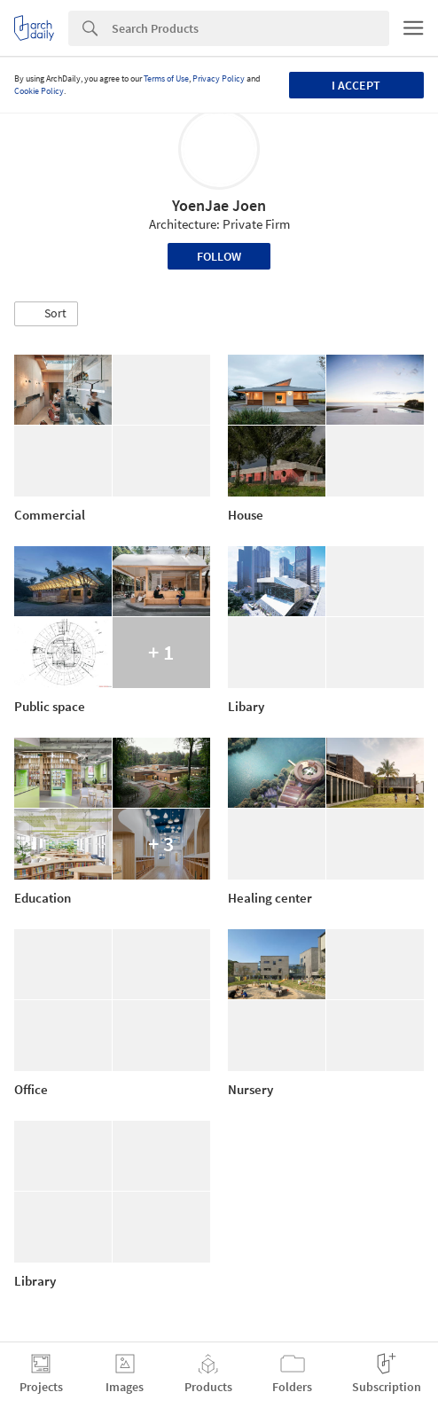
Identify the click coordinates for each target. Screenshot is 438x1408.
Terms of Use (166, 78)
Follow (219, 256)
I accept (356, 85)
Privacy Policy (218, 78)
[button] (46, 313)
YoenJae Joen (219, 205)
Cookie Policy (39, 91)
